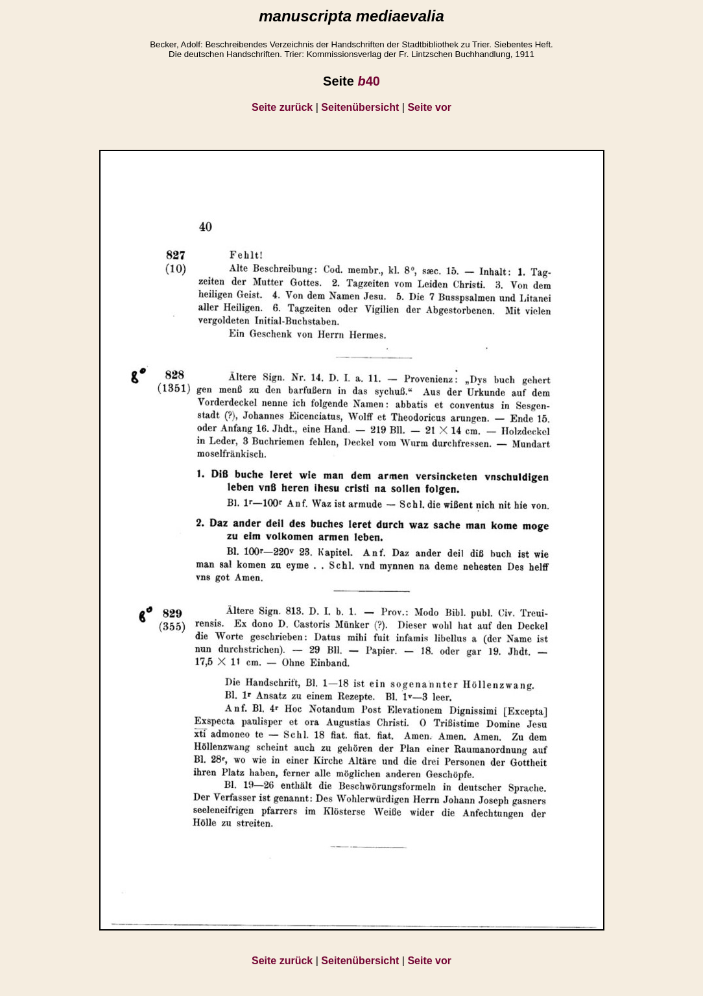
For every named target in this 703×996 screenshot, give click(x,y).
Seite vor (429, 107)
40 (368, 81)
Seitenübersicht (360, 107)
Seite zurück (282, 107)
